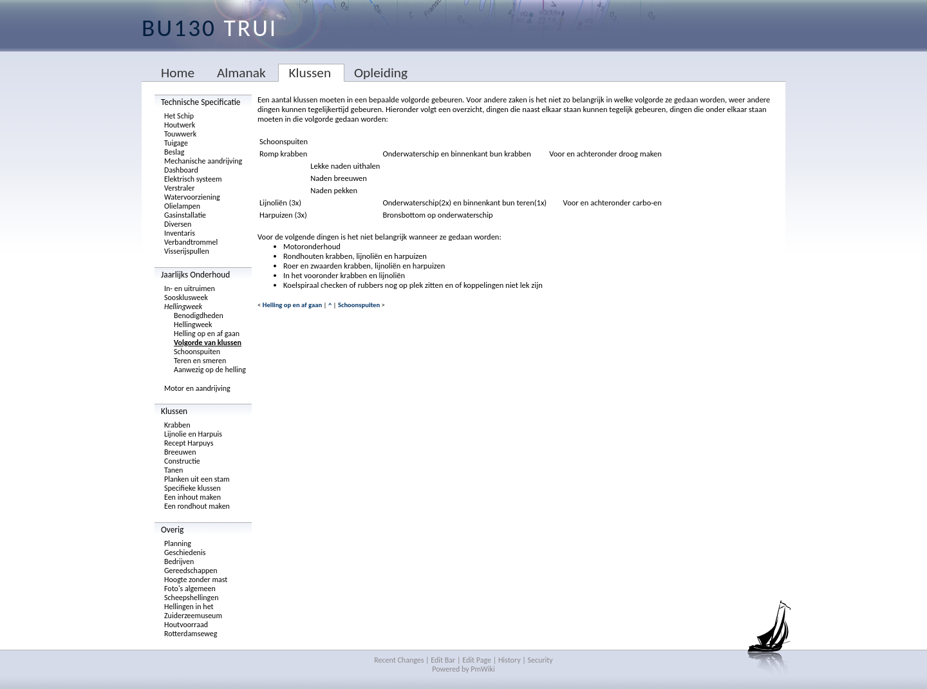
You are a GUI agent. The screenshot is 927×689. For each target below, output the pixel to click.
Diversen (177, 224)
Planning (177, 543)
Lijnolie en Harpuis (193, 434)
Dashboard (181, 170)
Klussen (309, 72)
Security (540, 660)
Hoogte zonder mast (195, 579)
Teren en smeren (200, 360)
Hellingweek (183, 306)
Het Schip (179, 115)
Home (177, 72)
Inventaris (179, 233)
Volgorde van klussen (207, 342)
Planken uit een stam (197, 479)
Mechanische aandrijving (203, 160)
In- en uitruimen (189, 288)
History (509, 660)
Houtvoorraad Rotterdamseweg (190, 629)
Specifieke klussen (192, 488)
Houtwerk (179, 124)
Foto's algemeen (190, 588)
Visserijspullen (186, 251)
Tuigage (176, 142)
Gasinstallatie (185, 215)
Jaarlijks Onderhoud (195, 274)
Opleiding (380, 72)
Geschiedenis (184, 552)
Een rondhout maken (197, 506)
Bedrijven (179, 561)
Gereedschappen (191, 570)
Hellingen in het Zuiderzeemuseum (193, 611)
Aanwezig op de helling (210, 369)
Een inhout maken (192, 497)
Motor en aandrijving (197, 388)
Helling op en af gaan (206, 333)
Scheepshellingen (191, 597)
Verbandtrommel (191, 242)
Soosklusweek (186, 297)
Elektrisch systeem (193, 179)
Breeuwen (180, 452)
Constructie (182, 461)
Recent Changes (399, 660)
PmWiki (482, 669)
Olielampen (182, 206)
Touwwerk (180, 133)
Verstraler (179, 188)
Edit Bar (443, 660)
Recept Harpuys (188, 443)
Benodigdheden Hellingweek (198, 320)
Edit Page (476, 660)
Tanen (173, 470)
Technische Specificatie (201, 102)
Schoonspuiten (197, 351)
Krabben (177, 424)
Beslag (174, 151)
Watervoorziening (192, 197)
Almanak (241, 72)
